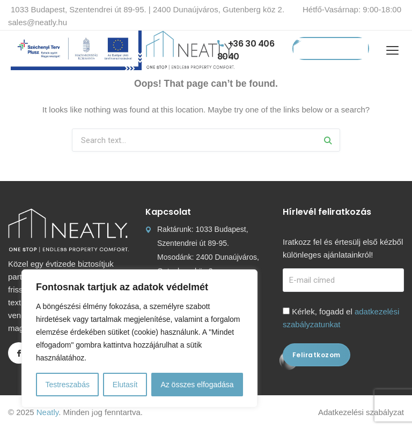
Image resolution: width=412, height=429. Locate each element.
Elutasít (125, 384)
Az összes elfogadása (196, 384)
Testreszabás (67, 384)
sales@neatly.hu (37, 22)
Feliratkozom (316, 354)
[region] (139, 338)
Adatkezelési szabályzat (361, 412)
